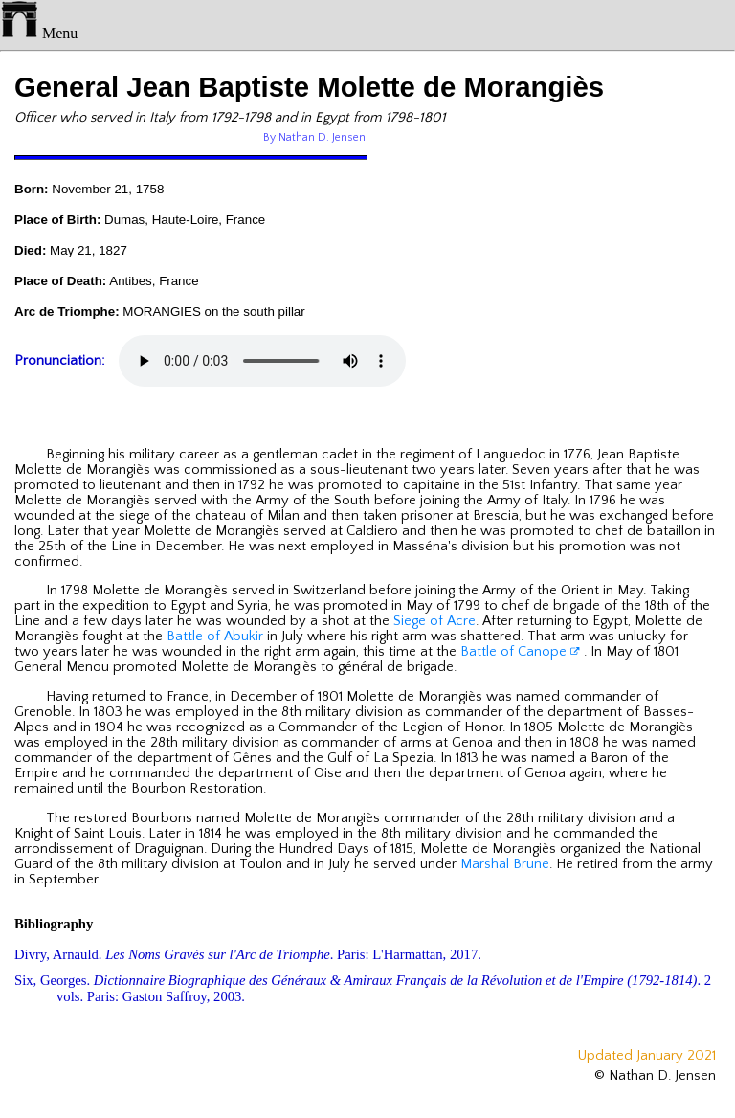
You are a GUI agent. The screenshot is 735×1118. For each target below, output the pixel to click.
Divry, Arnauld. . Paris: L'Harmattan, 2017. (247, 954)
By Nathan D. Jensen (314, 137)
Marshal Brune (504, 864)
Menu (39, 33)
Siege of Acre (434, 621)
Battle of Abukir (215, 636)
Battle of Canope (520, 652)
